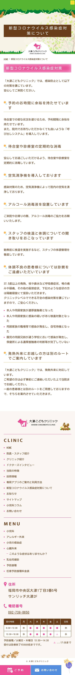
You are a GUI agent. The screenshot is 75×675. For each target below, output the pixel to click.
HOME (9, 447)
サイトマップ (15, 499)
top (68, 665)
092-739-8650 (19, 612)
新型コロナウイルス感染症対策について (31, 488)
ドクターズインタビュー (22, 464)
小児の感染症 (15, 542)
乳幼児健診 (13, 559)
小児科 (11, 531)
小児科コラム (15, 505)
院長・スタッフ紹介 (19, 453)
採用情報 (12, 476)
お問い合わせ (15, 511)
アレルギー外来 (16, 536)
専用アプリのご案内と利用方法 (26, 482)
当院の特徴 (13, 470)
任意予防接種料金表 (19, 571)
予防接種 (12, 565)
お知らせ (12, 493)
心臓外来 (12, 548)
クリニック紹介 (16, 459)
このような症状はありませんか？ (29, 553)
